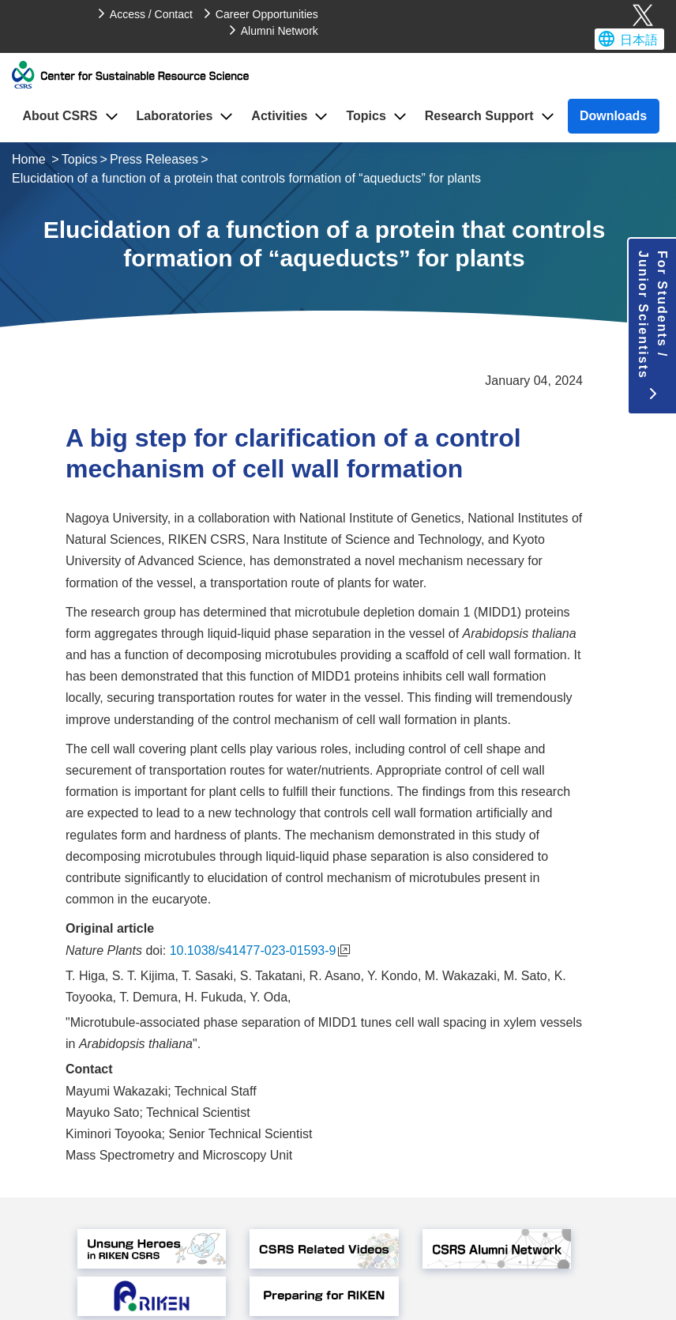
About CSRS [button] (59, 116)
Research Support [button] (479, 116)
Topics (79, 159)
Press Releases (154, 159)
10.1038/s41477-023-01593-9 (260, 950)
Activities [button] (279, 116)
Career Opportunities (267, 14)
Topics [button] (365, 116)
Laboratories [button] (174, 116)
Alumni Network (279, 31)
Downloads (613, 116)
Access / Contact (151, 14)
